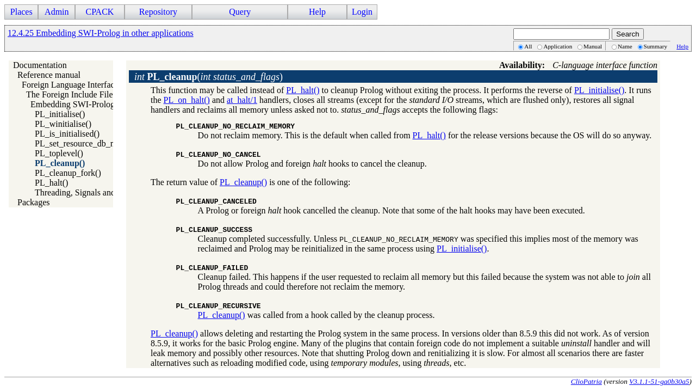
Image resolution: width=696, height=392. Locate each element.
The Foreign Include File (69, 94)
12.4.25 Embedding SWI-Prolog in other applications (101, 33)
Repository (158, 11)
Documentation (40, 65)
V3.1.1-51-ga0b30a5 (659, 381)
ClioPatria (586, 381)
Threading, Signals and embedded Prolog (106, 192)
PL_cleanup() (60, 163)
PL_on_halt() (187, 100)
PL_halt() (51, 182)
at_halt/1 (242, 100)
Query (240, 11)
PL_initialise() (60, 114)
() (208, 76)
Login (362, 11)
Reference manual (48, 74)
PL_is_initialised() (67, 133)
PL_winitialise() (63, 123)
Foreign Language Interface (70, 84)
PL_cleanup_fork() (68, 172)
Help (317, 11)
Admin (57, 11)
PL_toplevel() (59, 153)
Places (21, 11)
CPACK (99, 11)
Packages (33, 202)
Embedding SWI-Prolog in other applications (109, 104)
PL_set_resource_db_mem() (84, 143)
